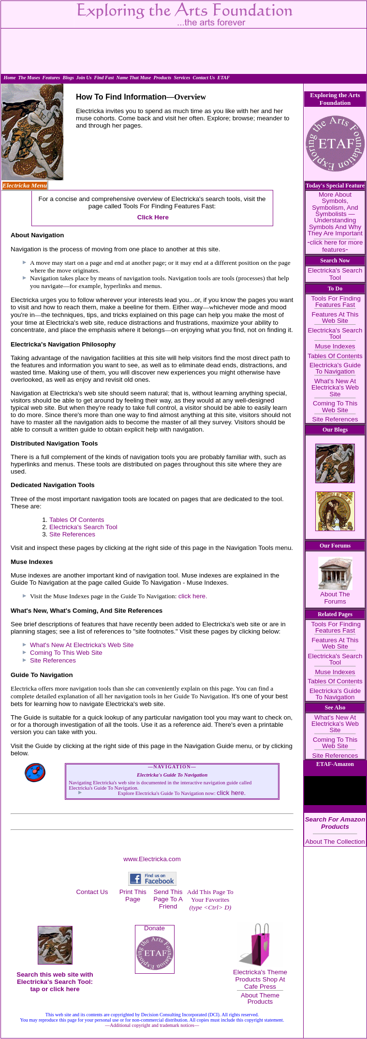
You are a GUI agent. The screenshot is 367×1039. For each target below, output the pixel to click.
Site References (72, 534)
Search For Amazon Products (335, 823)
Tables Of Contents (76, 519)
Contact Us (92, 891)
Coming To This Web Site (66, 652)
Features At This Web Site (335, 317)
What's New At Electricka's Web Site (81, 645)
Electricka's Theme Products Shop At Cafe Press (260, 979)
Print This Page (133, 895)
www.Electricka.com (152, 859)
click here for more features (336, 246)
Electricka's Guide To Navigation (335, 368)
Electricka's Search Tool (83, 527)
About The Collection (335, 841)
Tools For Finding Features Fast (335, 301)
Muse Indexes (335, 346)
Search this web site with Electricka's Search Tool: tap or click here (54, 982)
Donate (154, 928)
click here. (192, 596)
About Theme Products (260, 998)
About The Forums (335, 598)
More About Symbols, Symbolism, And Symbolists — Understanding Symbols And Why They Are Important (335, 214)
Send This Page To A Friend (168, 899)
